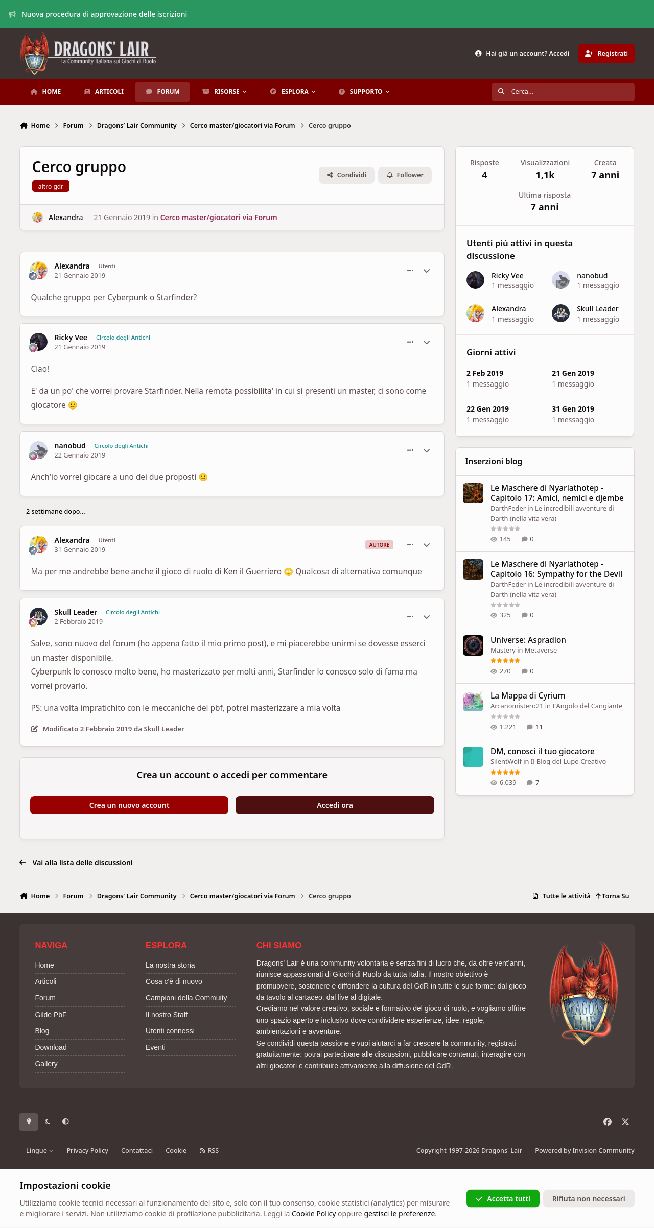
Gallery (46, 1064)
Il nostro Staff (167, 1014)
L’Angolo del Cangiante (588, 705)
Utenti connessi (170, 1031)
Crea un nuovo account (129, 805)
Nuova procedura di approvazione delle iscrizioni (98, 14)
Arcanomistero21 (517, 705)
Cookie (176, 1150)
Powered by (584, 1150)
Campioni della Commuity (186, 998)
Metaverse (541, 650)
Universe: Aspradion (528, 640)
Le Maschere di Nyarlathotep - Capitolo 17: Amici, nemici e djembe (557, 493)
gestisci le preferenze (399, 1213)
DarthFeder (508, 508)
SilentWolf (506, 761)
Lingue (40, 1150)
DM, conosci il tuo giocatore (543, 751)
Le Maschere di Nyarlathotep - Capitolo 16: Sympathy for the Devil (556, 569)
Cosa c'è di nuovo (174, 981)
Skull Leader (76, 612)
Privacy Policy (87, 1150)
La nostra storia (170, 965)
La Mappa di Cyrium (528, 695)
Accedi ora (335, 805)
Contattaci (137, 1150)
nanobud (70, 445)
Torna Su (612, 896)
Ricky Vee (71, 337)
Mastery (503, 650)
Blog (42, 1031)
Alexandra (66, 217)
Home (44, 965)
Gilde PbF (50, 1014)
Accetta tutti (503, 1198)
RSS (209, 1150)
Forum (45, 998)
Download (50, 1047)
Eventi (156, 1047)
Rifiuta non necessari (588, 1198)
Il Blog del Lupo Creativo (568, 761)
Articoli (45, 981)
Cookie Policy (314, 1213)
